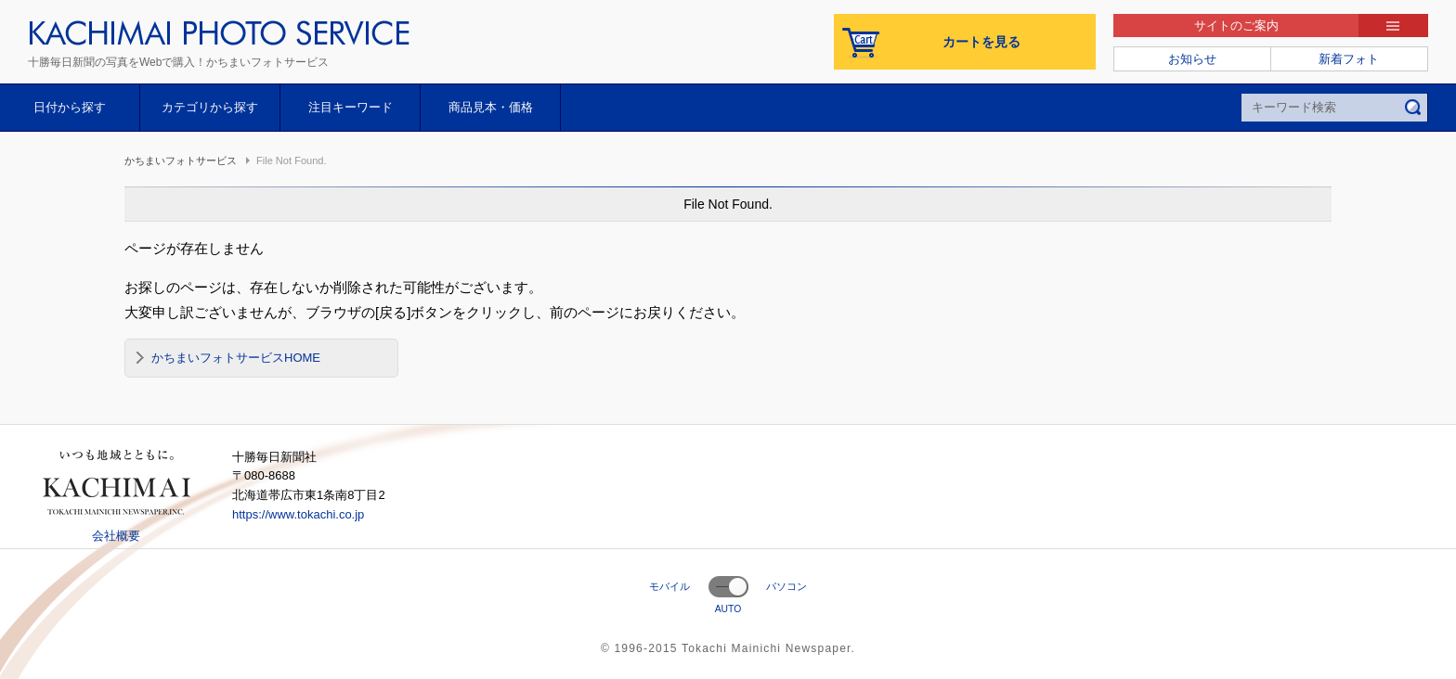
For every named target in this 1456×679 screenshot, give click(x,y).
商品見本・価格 (490, 107)
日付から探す (69, 107)
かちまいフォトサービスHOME (235, 358)
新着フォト (1349, 59)
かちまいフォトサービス (180, 160)
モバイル (669, 586)
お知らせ (1192, 59)
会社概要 (116, 536)
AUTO (728, 609)
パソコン (786, 586)
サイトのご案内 (1236, 25)
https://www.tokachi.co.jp (298, 514)
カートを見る (981, 41)
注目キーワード (350, 107)
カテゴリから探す (210, 107)
